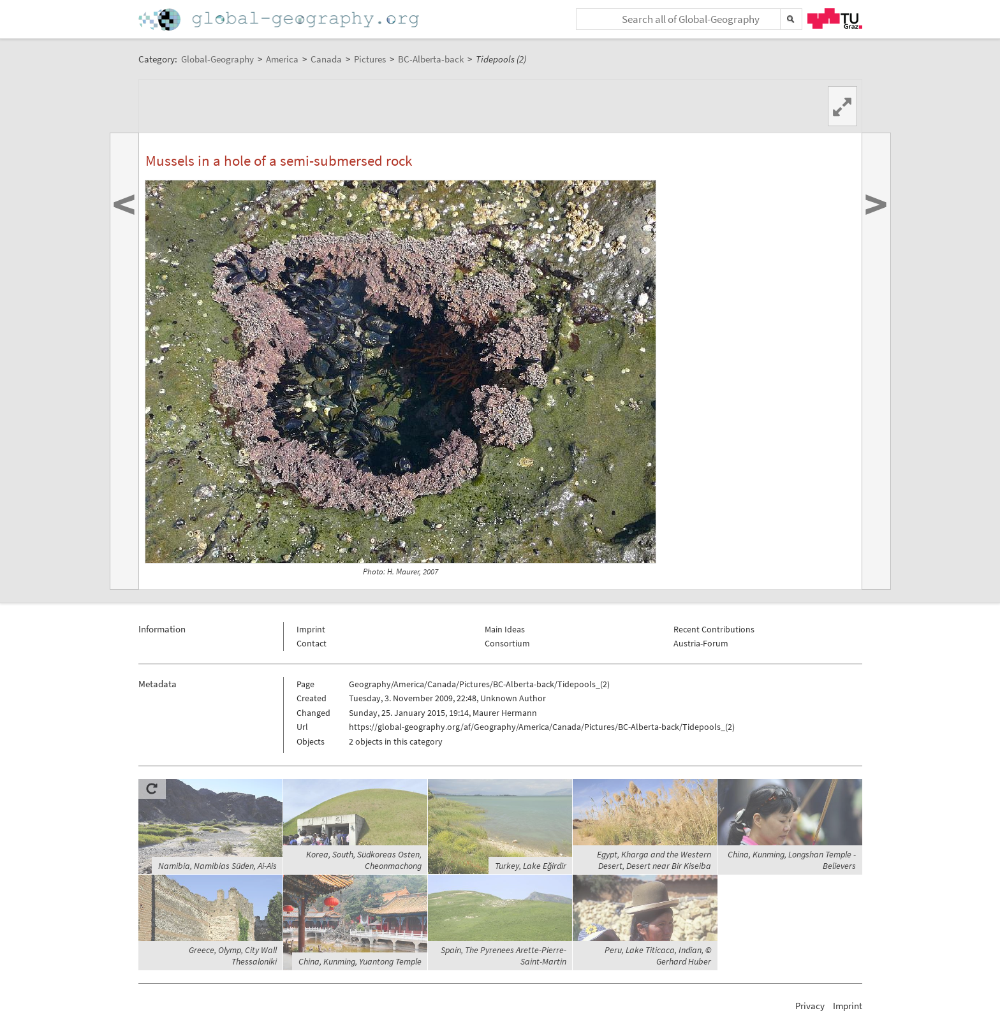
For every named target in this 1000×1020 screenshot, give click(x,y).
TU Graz (834, 18)
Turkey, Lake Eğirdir (530, 865)
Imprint (311, 629)
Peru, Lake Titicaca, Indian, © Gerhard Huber (658, 955)
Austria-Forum (700, 643)
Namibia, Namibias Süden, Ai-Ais (217, 865)
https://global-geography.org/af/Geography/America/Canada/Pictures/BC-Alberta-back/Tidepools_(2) (542, 726)
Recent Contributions (713, 629)
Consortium (507, 643)
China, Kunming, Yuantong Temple (360, 961)
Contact (312, 643)
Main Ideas (505, 629)
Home (280, 19)
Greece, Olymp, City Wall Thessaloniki (233, 955)
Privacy (810, 1006)
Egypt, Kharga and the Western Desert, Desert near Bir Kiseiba (654, 860)
